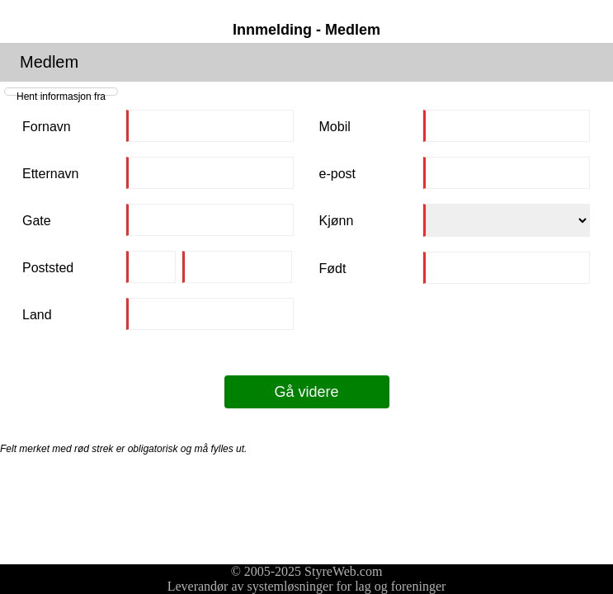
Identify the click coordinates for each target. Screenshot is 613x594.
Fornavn (46, 127)
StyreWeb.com (343, 571)
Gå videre (306, 392)
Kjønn (336, 221)
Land (37, 315)
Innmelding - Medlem (306, 29)
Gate (36, 221)
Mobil (335, 127)
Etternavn (50, 174)
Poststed (47, 268)
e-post (337, 174)
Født (333, 269)
